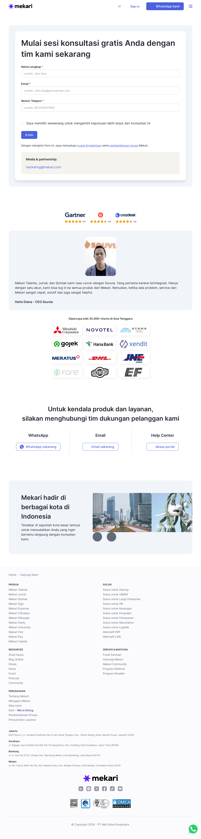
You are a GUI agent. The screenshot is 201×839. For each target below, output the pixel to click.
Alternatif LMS (112, 636)
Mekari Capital (18, 641)
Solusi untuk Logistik (116, 627)
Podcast (14, 678)
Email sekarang (102, 447)
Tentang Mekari (19, 696)
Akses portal (165, 447)
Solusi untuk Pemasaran (118, 617)
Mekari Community (115, 664)
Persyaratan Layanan (22, 719)
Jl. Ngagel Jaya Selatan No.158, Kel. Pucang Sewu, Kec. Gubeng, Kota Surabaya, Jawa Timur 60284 (64, 745)
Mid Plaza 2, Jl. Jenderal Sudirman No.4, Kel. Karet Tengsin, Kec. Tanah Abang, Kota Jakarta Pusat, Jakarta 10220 (71, 734)
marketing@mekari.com (43, 167)
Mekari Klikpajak (19, 617)
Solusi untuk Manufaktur (118, 622)
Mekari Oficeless (19, 613)
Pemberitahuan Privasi (23, 715)
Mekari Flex (16, 632)
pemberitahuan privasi (124, 145)
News (12, 668)
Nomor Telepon (32, 100)
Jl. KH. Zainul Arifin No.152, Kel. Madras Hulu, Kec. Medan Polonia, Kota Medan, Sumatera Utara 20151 (65, 765)
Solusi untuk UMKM (115, 594)
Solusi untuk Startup (116, 589)
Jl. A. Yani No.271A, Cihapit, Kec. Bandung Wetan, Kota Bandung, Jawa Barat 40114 (54, 755)
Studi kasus (16, 654)
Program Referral (114, 668)
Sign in (135, 6)
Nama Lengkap (32, 66)
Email (26, 83)
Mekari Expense (19, 608)
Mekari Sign (16, 603)
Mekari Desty (17, 622)
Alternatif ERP (111, 632)
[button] (120, 6)
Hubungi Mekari (113, 659)
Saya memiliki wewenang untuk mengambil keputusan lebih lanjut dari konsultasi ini (88, 123)
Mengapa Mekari (19, 700)
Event (12, 673)
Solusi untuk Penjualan (117, 613)
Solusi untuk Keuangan (117, 608)
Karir (21, 710)
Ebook (13, 664)
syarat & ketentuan (89, 145)
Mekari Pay (16, 636)
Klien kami (15, 705)
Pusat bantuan (112, 654)
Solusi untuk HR (113, 603)
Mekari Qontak (18, 599)
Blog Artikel (16, 659)
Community (16, 682)
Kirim (29, 135)
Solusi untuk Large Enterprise (121, 599)
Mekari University (20, 627)
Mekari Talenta (18, 589)
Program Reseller (114, 673)
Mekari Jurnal (17, 594)
